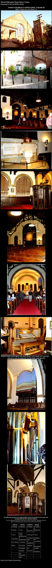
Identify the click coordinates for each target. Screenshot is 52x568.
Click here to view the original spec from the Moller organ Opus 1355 (26, 358)
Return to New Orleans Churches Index (11, 560)
